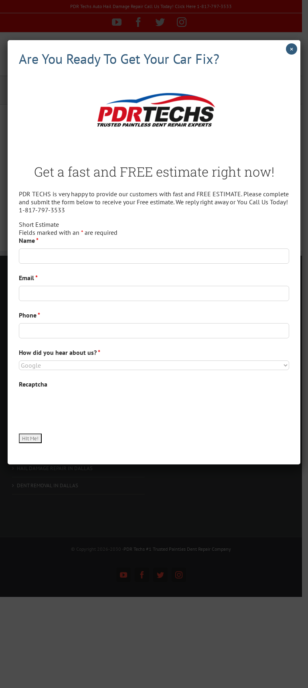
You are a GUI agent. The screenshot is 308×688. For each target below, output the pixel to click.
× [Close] (292, 49)
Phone (29, 315)
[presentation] (80, 407)
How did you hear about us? (59, 352)
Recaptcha (33, 384)
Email (28, 278)
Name (28, 240)
